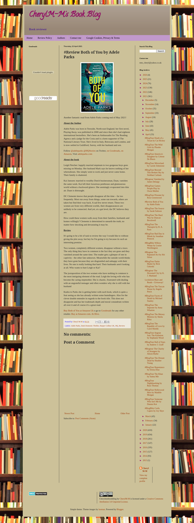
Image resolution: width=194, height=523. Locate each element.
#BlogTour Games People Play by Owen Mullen (152, 188)
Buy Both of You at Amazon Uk (79, 310)
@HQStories (90, 150)
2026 (145, 75)
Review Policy (45, 38)
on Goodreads (113, 150)
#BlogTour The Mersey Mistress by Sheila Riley (155, 317)
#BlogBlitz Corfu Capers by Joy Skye (154, 409)
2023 (145, 88)
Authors (61, 38)
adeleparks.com (85, 154)
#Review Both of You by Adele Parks (154, 203)
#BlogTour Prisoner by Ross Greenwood (154, 196)
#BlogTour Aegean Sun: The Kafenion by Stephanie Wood (154, 335)
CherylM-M (125, 499)
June (147, 126)
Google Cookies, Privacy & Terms (103, 38)
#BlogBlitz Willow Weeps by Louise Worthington (153, 245)
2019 (145, 434)
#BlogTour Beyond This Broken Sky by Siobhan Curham (154, 172)
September (150, 113)
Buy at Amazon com (80, 314)
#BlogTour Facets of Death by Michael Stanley (153, 298)
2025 (145, 79)
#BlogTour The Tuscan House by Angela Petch (154, 289)
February (149, 420)
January (148, 425)
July (147, 121)
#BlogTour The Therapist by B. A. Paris (154, 227)
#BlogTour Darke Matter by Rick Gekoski (152, 264)
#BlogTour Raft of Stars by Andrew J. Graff (155, 343)
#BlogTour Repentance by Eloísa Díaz (154, 368)
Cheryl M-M (146, 469)
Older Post (125, 413)
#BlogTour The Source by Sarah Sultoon (154, 209)
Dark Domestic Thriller (90, 326)
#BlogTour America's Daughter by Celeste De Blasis (154, 156)
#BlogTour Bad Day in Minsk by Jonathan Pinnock (154, 236)
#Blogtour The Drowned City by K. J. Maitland (154, 273)
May (147, 130)
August (148, 117)
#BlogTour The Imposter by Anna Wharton (153, 307)
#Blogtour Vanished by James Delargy (154, 180)
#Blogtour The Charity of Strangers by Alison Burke (154, 351)
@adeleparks (77, 150)
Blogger (120, 509)
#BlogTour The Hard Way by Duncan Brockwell (153, 217)
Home (30, 38)
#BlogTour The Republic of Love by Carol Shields (154, 326)
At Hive (95, 314)
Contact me (75, 38)
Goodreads (106, 310)
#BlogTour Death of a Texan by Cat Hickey (155, 139)
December (150, 100)
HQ (116, 326)
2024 (145, 83)
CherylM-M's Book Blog (64, 15)
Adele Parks (75, 326)
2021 (145, 96)
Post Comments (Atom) (85, 418)
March (148, 416)
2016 (145, 447)
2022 (145, 92)
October (149, 108)
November (150, 104)
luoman (102, 509)
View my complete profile (143, 478)
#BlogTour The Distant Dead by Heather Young (154, 360)
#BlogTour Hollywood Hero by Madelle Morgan (154, 392)
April (147, 134)
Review (122, 326)
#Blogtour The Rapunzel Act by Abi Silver (155, 255)
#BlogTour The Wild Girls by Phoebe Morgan (153, 147)
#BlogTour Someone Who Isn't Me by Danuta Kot (153, 401)
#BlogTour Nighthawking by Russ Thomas (153, 383)
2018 (145, 439)
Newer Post (69, 413)
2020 (145, 430)
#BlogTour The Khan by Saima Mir (154, 375)
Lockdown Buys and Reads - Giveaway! (154, 281)
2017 (145, 443)
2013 (145, 460)
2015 (145, 452)
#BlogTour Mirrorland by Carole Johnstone (154, 164)
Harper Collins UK (107, 326)
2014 (145, 456)
